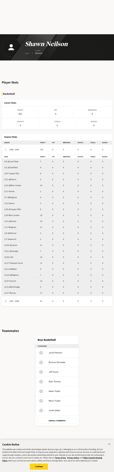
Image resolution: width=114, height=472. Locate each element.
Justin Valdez (49, 410)
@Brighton (11, 275)
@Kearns (10, 179)
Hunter (9, 191)
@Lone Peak (11, 161)
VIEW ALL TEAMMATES (57, 421)
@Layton (10, 245)
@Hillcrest (10, 233)
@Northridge (12, 287)
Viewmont (10, 239)
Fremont (10, 281)
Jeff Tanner (48, 372)
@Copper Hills (12, 209)
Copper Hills (11, 173)
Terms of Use (60, 459)
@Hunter (10, 221)
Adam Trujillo (49, 391)
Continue (39, 467)
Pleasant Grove (13, 263)
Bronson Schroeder (51, 362)
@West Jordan (12, 185)
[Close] (109, 445)
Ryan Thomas (49, 381)
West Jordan (11, 215)
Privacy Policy (73, 459)
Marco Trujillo (49, 400)
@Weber (10, 269)
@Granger (11, 251)
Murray (10, 293)
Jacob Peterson (50, 352)
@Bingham (10, 197)
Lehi (8, 257)
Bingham (10, 227)
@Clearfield (11, 167)
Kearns (9, 203)
